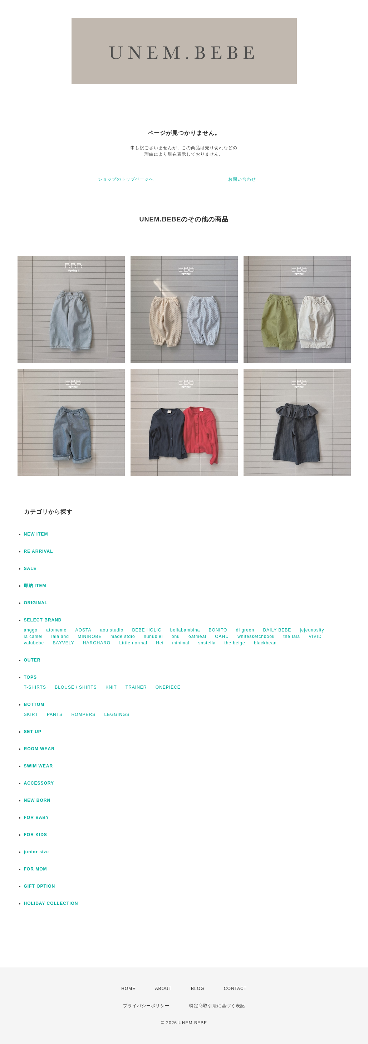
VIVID (315, 636)
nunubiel (153, 636)
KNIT (111, 687)
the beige (234, 642)
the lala (291, 636)
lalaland (60, 636)
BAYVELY (63, 642)
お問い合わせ (242, 179)
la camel (33, 636)
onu (176, 636)
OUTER (32, 660)
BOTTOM (34, 704)
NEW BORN (37, 800)
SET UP (32, 731)
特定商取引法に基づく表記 (217, 1005)
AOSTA (83, 630)
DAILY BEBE (277, 630)
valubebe (34, 642)
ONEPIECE (168, 687)
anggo (31, 630)
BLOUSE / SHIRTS (76, 687)
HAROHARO (97, 642)
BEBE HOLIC (146, 630)
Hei (159, 642)
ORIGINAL (36, 602)
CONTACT (235, 988)
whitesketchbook (256, 636)
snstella (207, 642)
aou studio (111, 630)
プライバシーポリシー (146, 1005)
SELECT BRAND (43, 620)
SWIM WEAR (38, 766)
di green (245, 630)
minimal (181, 642)
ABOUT (163, 988)
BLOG (197, 988)
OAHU (222, 636)
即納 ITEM (35, 585)
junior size (36, 851)
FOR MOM (35, 869)
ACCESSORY (39, 783)
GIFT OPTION (39, 886)
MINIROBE (90, 636)
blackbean (265, 642)
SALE (30, 568)
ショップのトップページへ (126, 179)
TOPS (30, 677)
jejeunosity (312, 630)
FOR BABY (36, 817)
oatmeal (197, 636)
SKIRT (31, 714)
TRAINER (136, 687)
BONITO (218, 630)
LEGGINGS (116, 714)
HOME (128, 988)
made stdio (123, 636)
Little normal (133, 642)
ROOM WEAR (39, 748)
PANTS (55, 714)
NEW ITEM (36, 534)
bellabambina (185, 630)
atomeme (56, 630)
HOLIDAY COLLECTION (51, 903)
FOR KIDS (35, 834)
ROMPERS (83, 714)
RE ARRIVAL (38, 551)
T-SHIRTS (35, 687)
